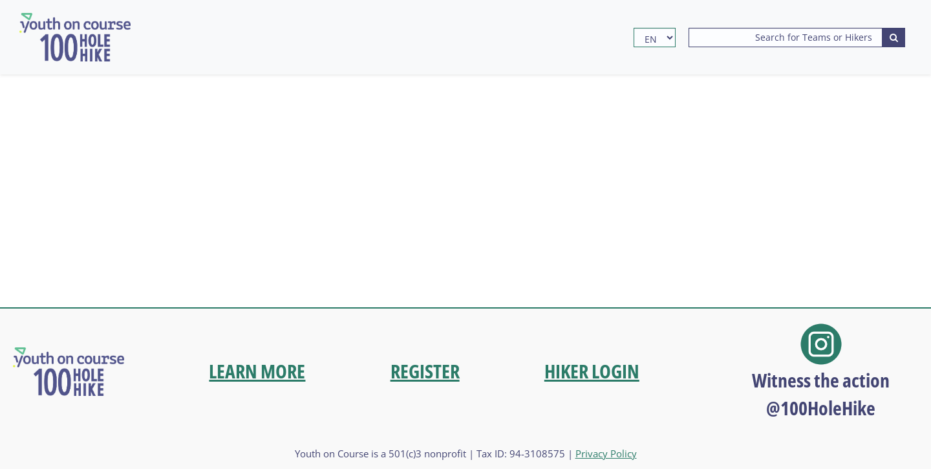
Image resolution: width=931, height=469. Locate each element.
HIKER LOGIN (591, 371)
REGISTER (425, 371)
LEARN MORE (257, 371)
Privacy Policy (606, 453)
